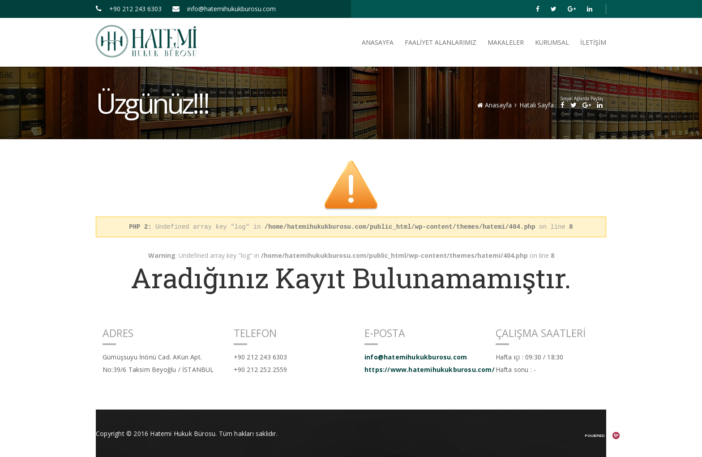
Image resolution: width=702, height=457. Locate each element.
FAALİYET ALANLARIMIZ (440, 42)
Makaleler (506, 42)
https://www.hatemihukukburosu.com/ (423, 369)
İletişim (593, 42)
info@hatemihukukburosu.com (224, 8)
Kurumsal (552, 42)
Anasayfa (494, 105)
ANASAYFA (378, 42)
